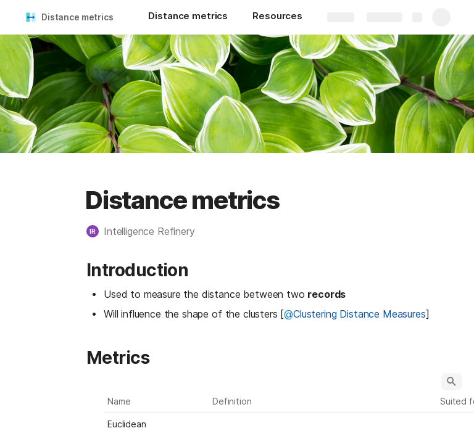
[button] (147, 231)
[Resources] (277, 17)
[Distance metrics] (188, 17)
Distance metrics (77, 17)
